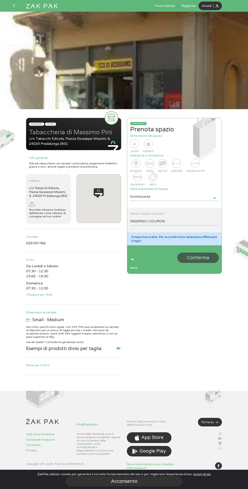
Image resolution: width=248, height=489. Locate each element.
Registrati (189, 6)
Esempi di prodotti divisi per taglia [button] (63, 348)
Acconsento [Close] (124, 481)
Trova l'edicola (164, 6)
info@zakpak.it (87, 424)
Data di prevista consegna (149, 189)
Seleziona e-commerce (146, 155)
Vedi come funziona (40, 434)
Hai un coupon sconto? (147, 214)
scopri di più (202, 474)
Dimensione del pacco (146, 136)
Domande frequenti (40, 440)
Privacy (31, 450)
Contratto (33, 445)
